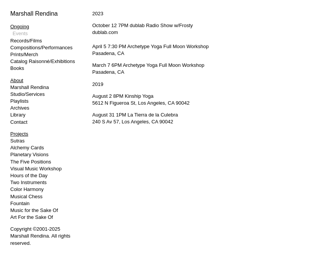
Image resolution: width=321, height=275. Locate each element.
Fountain (20, 203)
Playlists (19, 101)
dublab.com (105, 32)
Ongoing (19, 26)
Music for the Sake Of (34, 210)
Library (18, 115)
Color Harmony (26, 189)
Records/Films (26, 41)
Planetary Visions (29, 154)
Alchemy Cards (27, 147)
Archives (19, 108)
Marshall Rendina (34, 13)
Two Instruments (28, 182)
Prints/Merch (24, 54)
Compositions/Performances (41, 47)
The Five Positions (30, 162)
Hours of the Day (29, 175)
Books (17, 68)
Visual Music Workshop (36, 168)
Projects (19, 134)
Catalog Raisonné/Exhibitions (42, 61)
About (16, 80)
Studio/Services (27, 94)
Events (20, 33)
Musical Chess (26, 196)
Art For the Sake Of (31, 217)
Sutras (17, 141)
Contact (18, 122)
